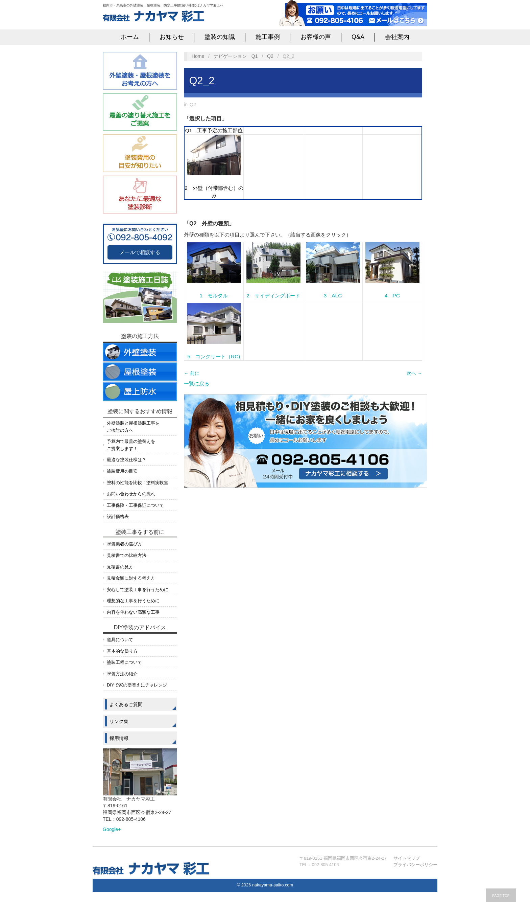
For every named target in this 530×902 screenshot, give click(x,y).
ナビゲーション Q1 (236, 56)
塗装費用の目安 (122, 471)
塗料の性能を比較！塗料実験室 (137, 482)
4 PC (392, 295)
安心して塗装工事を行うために (137, 589)
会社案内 (397, 36)
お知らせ (172, 36)
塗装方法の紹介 (122, 673)
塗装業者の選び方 (124, 543)
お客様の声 (315, 36)
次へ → (414, 373)
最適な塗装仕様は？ (126, 459)
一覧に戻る (196, 383)
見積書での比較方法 (126, 555)
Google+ (112, 829)
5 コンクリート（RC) (214, 356)
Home (198, 56)
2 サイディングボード (273, 295)
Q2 (270, 56)
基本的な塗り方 (122, 651)
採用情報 (119, 738)
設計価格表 (118, 516)
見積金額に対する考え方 (131, 578)
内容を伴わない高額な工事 (133, 612)
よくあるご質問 (126, 704)
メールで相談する (140, 252)
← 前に (191, 373)
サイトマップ (406, 858)
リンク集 (119, 721)
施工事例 (268, 36)
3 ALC (333, 295)
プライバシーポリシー (415, 864)
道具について (120, 639)
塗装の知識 (219, 36)
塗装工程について (124, 662)
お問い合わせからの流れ (131, 493)
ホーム (130, 36)
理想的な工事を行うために (133, 600)
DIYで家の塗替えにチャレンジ (137, 684)
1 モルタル (214, 295)
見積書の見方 (120, 566)
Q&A (358, 36)
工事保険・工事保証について (135, 505)
